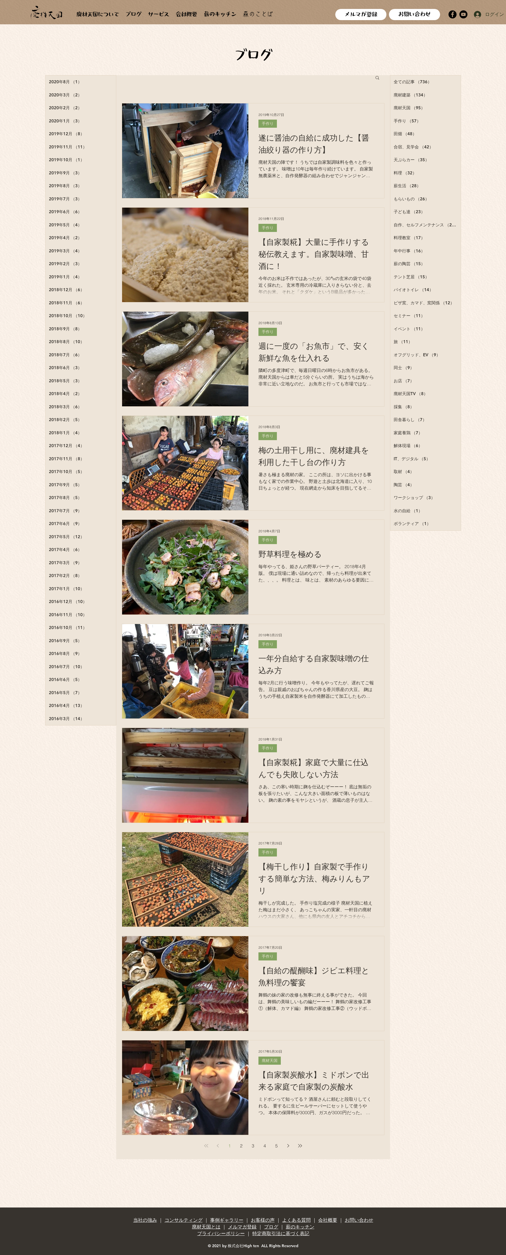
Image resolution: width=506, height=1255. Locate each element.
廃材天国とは (206, 1227)
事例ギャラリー (226, 1220)
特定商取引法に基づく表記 (280, 1233)
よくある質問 (296, 1220)
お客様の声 (263, 1220)
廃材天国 (269, 1060)
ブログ (271, 1227)
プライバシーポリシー (221, 1233)
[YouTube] (463, 14)
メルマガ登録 (242, 1227)
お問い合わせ (359, 1220)
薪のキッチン (300, 1227)
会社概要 (327, 1220)
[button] (377, 78)
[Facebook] (452, 14)
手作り (268, 123)
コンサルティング (184, 1220)
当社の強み (145, 1220)
